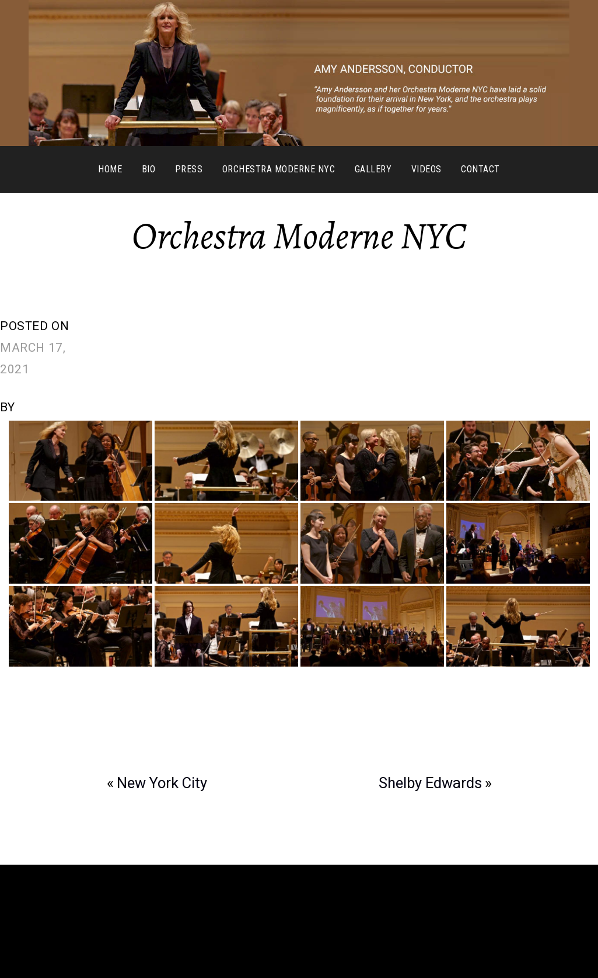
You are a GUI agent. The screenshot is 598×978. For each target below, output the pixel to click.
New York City (162, 783)
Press (188, 169)
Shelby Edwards (430, 783)
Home (110, 169)
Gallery (373, 169)
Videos (426, 169)
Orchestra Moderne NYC (278, 169)
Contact (480, 169)
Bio (148, 169)
